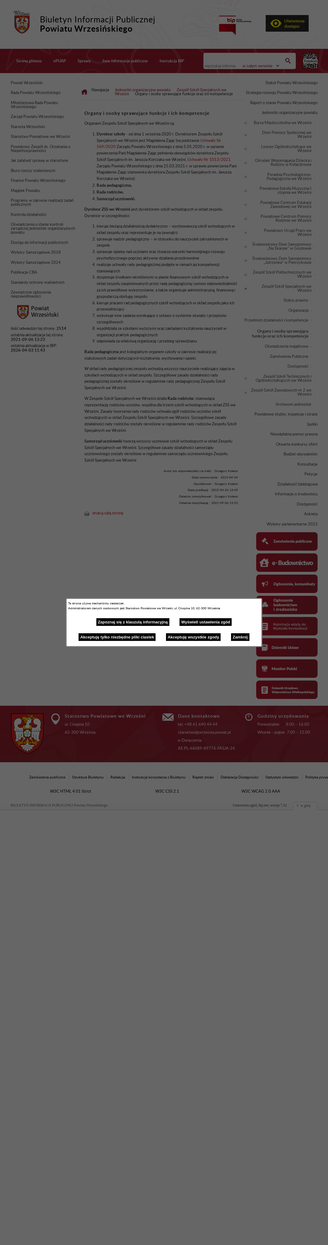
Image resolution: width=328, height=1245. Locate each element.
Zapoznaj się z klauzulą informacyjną (133, 622)
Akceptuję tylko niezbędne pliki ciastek (117, 637)
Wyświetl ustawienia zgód (205, 622)
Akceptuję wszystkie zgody (193, 637)
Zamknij (240, 637)
